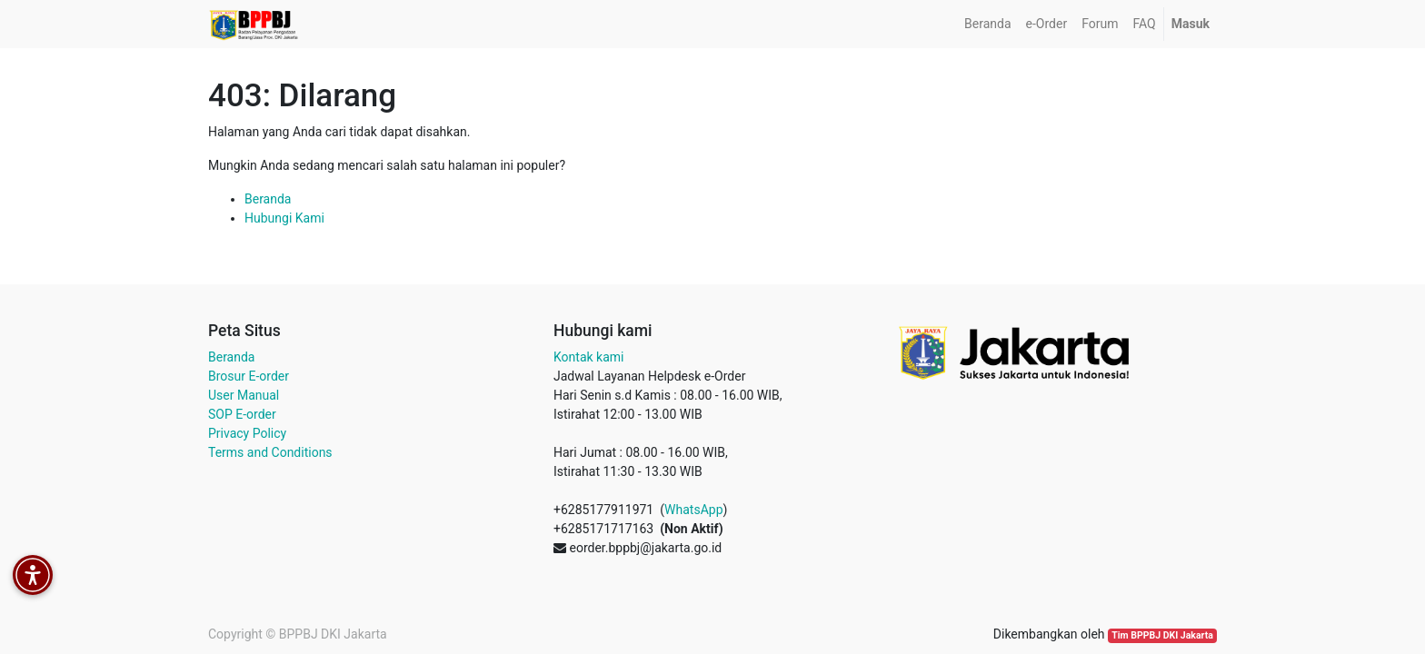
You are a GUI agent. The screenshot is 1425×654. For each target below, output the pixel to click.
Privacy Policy (247, 433)
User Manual (243, 395)
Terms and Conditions (270, 452)
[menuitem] (987, 24)
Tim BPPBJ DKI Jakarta (1162, 635)
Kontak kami (588, 357)
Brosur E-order (248, 376)
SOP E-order (242, 414)
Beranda (267, 199)
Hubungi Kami (284, 218)
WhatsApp (693, 509)
